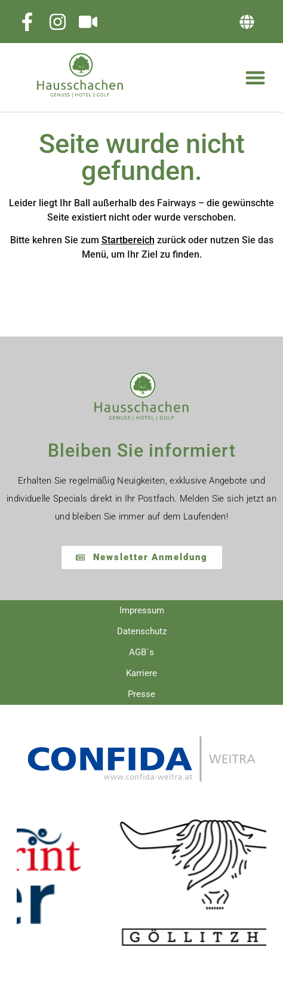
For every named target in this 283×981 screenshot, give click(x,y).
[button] (247, 22)
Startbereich (128, 240)
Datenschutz (142, 631)
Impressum (141, 610)
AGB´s (141, 652)
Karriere (141, 673)
